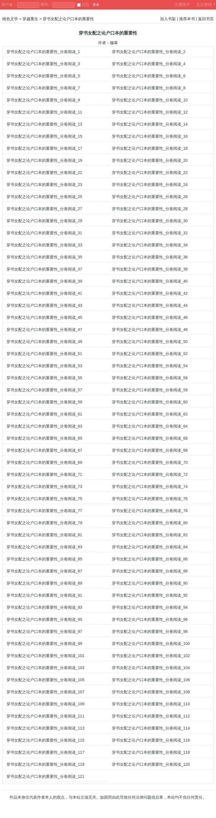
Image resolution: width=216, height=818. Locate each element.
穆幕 (114, 42)
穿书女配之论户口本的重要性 (68, 19)
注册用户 (182, 4)
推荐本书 (187, 19)
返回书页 (206, 19)
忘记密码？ (206, 4)
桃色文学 (10, 19)
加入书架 (168, 19)
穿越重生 (30, 19)
